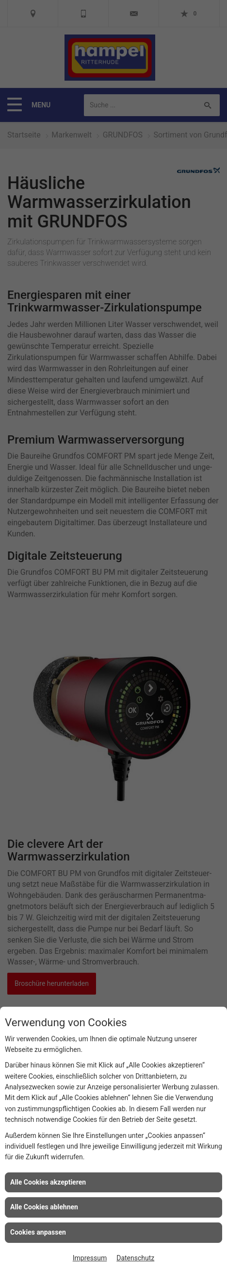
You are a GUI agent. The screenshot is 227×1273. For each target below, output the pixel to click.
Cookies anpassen (38, 1232)
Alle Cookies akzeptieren (48, 1182)
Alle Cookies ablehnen (44, 1207)
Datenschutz (135, 1258)
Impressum (90, 1258)
